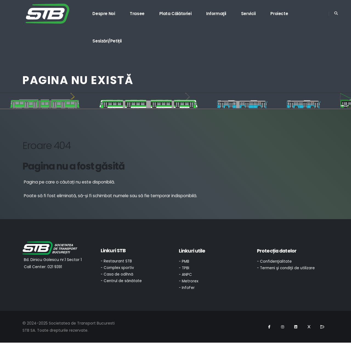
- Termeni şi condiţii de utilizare (286, 268)
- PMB (184, 261)
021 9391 (55, 267)
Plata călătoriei (175, 13)
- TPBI (184, 268)
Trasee (137, 13)
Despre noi (103, 13)
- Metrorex (189, 282)
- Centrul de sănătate (122, 282)
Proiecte (279, 13)
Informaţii (216, 13)
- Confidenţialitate (275, 261)
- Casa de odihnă (117, 275)
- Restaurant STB (117, 261)
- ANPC (185, 275)
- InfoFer (187, 289)
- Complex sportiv (118, 268)
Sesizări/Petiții (107, 41)
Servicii (248, 13)
